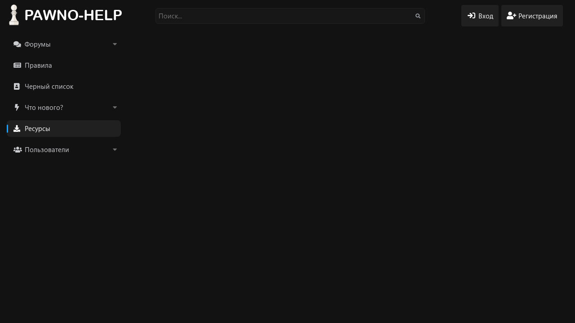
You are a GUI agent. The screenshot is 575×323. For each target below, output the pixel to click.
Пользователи (47, 149)
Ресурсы (37, 128)
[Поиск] (290, 16)
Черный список (49, 86)
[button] (114, 44)
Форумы (38, 43)
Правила (38, 65)
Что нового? (44, 107)
